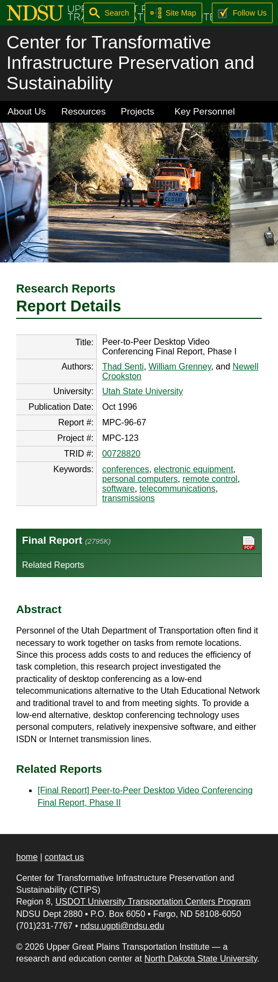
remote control (209, 478)
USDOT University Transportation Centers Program (153, 901)
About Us (27, 111)
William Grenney (179, 366)
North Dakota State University (200, 958)
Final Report (139, 543)
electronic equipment (193, 469)
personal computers (140, 478)
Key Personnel (205, 111)
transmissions (128, 498)
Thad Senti (123, 366)
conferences (125, 469)
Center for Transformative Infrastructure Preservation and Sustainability (130, 62)
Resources (83, 111)
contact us (64, 857)
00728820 (121, 453)
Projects (137, 111)
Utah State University (142, 391)
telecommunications (177, 488)
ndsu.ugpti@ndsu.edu (122, 925)
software (118, 488)
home (27, 857)
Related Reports (53, 565)
